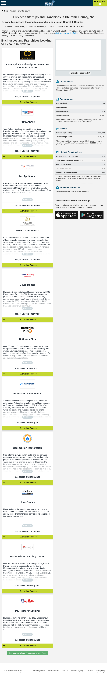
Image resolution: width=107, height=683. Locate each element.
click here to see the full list (66, 33)
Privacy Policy (100, 670)
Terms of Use (101, 673)
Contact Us (89, 670)
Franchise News (53, 670)
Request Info (100, 3)
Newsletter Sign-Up (77, 670)
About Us (65, 670)
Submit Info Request (28, 102)
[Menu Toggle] (3, 3)
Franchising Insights (38, 670)
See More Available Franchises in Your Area (27, 653)
